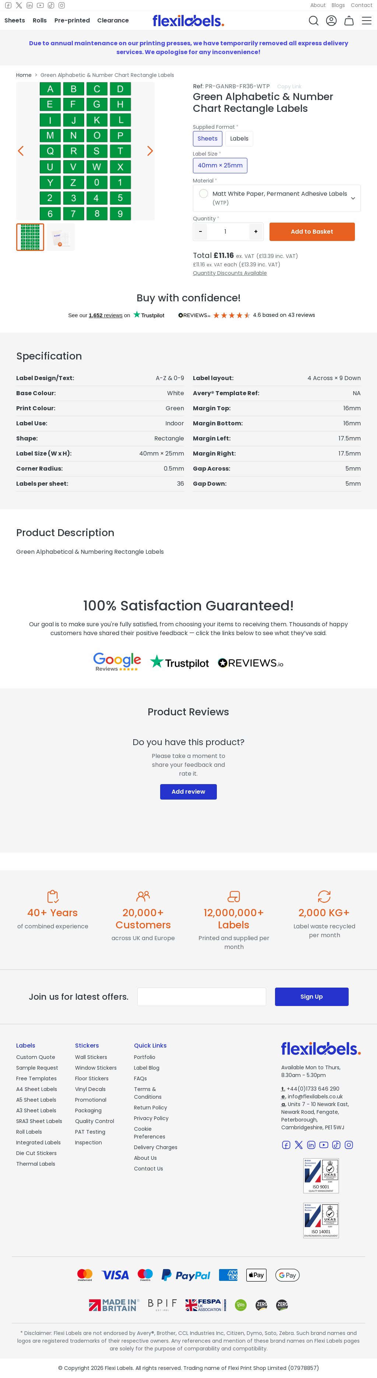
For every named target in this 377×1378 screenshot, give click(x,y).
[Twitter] (19, 5)
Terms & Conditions (148, 1093)
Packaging (88, 1110)
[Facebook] (8, 5)
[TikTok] (51, 5)
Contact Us (148, 1168)
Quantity (204, 218)
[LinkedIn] (30, 5)
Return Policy (150, 1107)
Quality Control (94, 1121)
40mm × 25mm (220, 165)
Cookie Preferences (149, 1132)
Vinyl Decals (90, 1089)
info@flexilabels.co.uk (312, 1096)
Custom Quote (35, 1057)
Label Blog (146, 1067)
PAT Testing (90, 1132)
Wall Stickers (91, 1057)
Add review (188, 791)
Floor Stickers (92, 1078)
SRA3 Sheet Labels (39, 1121)
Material (203, 180)
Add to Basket (312, 231)
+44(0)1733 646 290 (310, 1088)
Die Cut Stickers (36, 1153)
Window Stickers (96, 1067)
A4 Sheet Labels (36, 1089)
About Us (145, 1158)
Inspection (88, 1142)
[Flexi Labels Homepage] (188, 20)
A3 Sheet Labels (36, 1110)
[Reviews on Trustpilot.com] (179, 661)
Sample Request (37, 1067)
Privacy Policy (151, 1118)
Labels (239, 138)
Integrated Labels (38, 1142)
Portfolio (144, 1057)
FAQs (140, 1078)
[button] (314, 20)
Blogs (338, 5)
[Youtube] (40, 5)
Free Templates (36, 1078)
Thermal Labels (35, 1164)
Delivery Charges (155, 1147)
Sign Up (311, 996)
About (318, 5)
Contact (362, 5)
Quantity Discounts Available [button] (230, 273)
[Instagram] (62, 5)
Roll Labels (29, 1132)
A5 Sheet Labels (36, 1100)
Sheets (208, 138)
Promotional (90, 1100)
